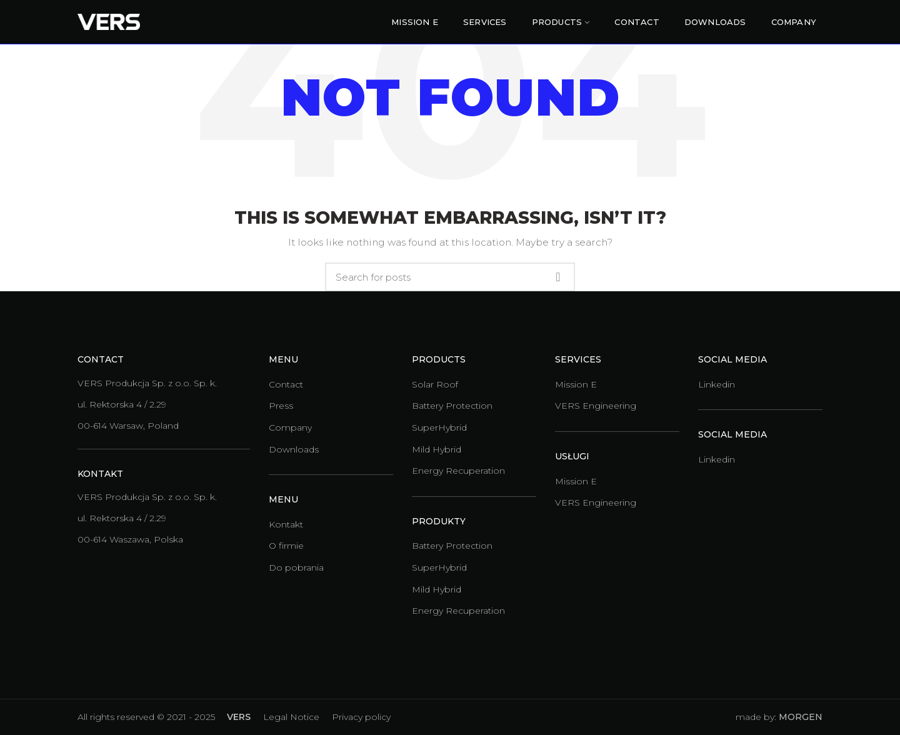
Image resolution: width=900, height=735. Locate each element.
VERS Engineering (595, 405)
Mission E (576, 384)
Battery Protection (452, 405)
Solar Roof (435, 384)
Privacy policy (361, 716)
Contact (286, 384)
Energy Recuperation (458, 470)
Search (558, 276)
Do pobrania (296, 567)
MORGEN (800, 716)
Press (281, 405)
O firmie (286, 545)
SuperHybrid (439, 427)
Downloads (294, 449)
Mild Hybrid (436, 449)
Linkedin (716, 384)
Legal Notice (291, 716)
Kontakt (286, 524)
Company (290, 427)
